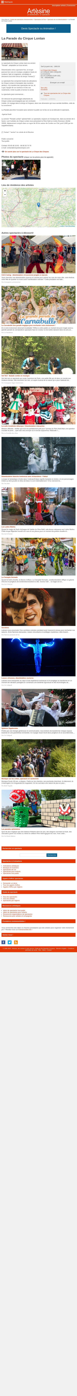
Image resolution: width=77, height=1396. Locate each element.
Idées (44, 950)
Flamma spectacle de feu (12, 634)
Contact (49, 950)
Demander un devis (10, 883)
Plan (39, 950)
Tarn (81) (44, 88)
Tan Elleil (7, 483)
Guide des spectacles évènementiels (21, 19)
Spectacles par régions (11, 900)
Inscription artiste (59, 5)
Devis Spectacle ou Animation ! (38, 28)
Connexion (71, 5)
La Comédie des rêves (11, 433)
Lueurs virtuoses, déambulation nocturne (18, 678)
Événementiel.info (24, 930)
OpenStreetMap (70, 226)
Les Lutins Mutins (8, 527)
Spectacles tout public (11, 873)
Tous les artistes (9, 899)
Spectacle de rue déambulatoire (57, 19)
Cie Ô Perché (8, 534)
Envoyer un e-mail (57, 83)
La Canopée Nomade (10, 577)
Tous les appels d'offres (11, 885)
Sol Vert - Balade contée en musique (16, 376)
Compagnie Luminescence (12, 282)
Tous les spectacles (10, 897)
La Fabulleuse (8, 332)
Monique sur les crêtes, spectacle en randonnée (20, 779)
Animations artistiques (11, 866)
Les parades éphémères (11, 829)
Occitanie (44, 90)
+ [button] (5, 191)
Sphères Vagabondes (10, 728)
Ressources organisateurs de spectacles (17, 914)
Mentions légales (61, 948)
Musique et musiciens (11, 868)
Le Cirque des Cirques (49, 70)
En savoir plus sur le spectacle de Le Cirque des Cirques (27, 152)
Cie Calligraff (8, 685)
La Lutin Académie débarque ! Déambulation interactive (23, 426)
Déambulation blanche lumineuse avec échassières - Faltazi (25, 476)
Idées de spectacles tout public (14, 910)
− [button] (5, 195)
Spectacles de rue (9, 869)
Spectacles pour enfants (11, 871)
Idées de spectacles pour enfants (15, 912)
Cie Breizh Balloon (10, 836)
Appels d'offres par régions (12, 887)
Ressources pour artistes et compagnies (17, 916)
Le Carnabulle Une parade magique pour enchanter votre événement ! (28, 325)
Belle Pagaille (8, 786)
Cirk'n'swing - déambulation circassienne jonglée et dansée (24, 275)
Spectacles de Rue (40, 19)
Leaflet (62, 226)
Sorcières (5, 628)
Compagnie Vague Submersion (13, 383)
